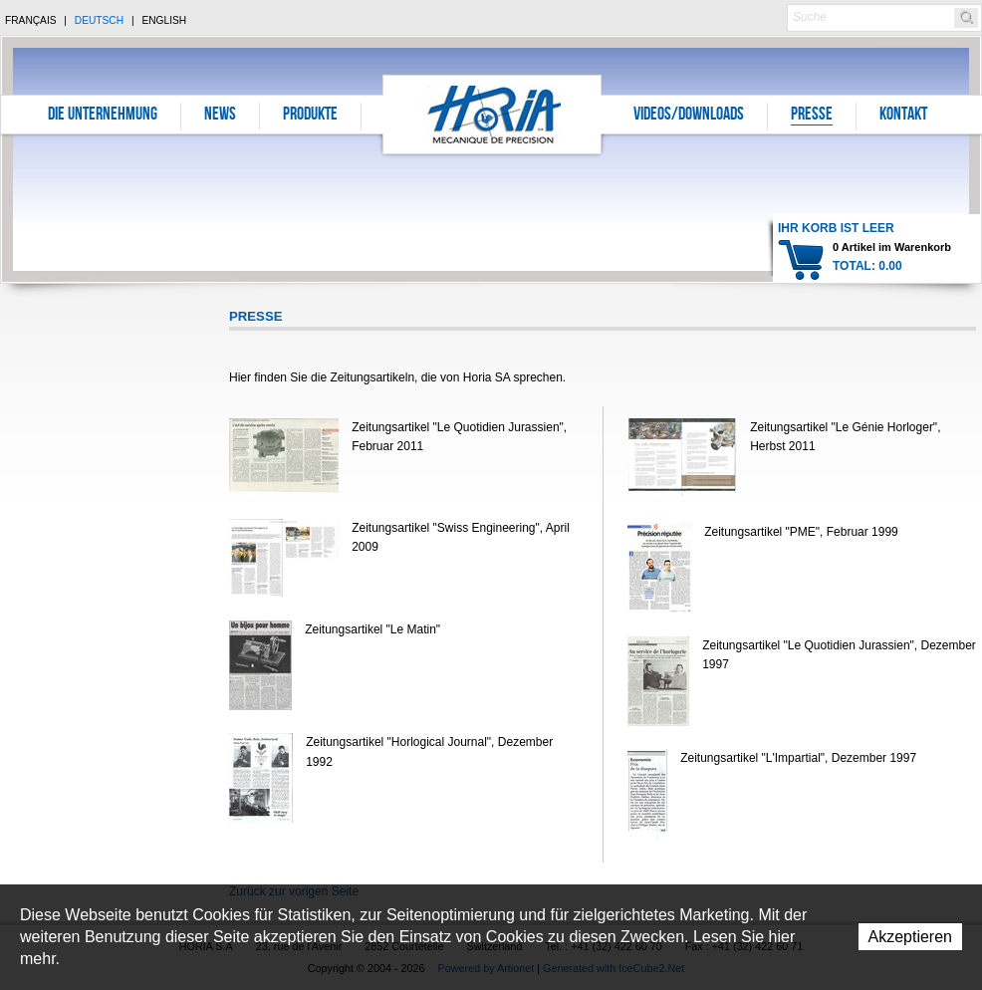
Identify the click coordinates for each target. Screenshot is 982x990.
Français (31, 20)
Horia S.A (492, 114)
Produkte (310, 115)
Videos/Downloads (688, 115)
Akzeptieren (910, 936)
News (220, 115)
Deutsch (99, 20)
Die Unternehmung (102, 115)
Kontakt (903, 115)
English (163, 20)
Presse (812, 115)
